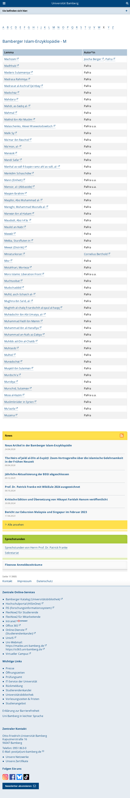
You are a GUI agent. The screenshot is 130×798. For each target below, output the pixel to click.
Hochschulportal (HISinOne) (23, 603)
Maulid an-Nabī (13, 227)
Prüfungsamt (14, 677)
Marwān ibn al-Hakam (17, 213)
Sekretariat (12, 553)
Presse (10, 668)
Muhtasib (10, 348)
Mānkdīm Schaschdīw (17, 173)
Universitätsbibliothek (19, 695)
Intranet (11, 621)
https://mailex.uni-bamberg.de (25, 646)
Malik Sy (9, 133)
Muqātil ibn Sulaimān (17, 368)
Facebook (12, 777)
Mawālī (8, 234)
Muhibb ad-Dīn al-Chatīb (19, 341)
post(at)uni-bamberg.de (26, 751)
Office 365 (12, 625)
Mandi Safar (11, 160)
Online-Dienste (15, 630)
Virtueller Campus (17, 654)
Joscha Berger (92, 59)
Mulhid (8, 355)
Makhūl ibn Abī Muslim (18, 119)
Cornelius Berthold (96, 254)
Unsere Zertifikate (17, 761)
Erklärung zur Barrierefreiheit (20, 711)
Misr (7, 261)
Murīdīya (9, 382)
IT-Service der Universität (21, 681)
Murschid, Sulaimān (16, 388)
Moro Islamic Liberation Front (22, 274)
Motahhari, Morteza (16, 267)
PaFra (109, 59)
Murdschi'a (11, 375)
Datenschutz (45, 581)
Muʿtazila (9, 408)
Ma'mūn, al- (11, 146)
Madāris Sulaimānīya (17, 72)
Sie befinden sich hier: (15, 10)
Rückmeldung (14, 686)
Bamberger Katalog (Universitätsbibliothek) (33, 599)
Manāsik (9, 153)
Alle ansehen (16, 524)
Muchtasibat (12, 281)
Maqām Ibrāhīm (14, 193)
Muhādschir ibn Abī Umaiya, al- (23, 314)
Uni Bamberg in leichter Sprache (22, 716)
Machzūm (10, 59)
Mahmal (9, 113)
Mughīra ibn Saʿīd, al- (17, 301)
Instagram (5, 777)
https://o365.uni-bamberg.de (24, 649)
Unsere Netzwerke (17, 757)
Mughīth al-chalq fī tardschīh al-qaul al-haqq (32, 308)
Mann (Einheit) (13, 180)
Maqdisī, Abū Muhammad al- (22, 200)
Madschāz (10, 92)
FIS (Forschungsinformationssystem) (29, 608)
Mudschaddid (12, 287)
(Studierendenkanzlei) (19, 633)
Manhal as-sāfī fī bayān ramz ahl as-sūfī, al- (30, 166)
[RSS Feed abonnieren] (122, 435)
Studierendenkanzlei (18, 690)
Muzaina (9, 415)
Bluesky (19, 777)
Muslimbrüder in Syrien (19, 402)
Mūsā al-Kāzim (13, 395)
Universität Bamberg (65, 3)
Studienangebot (16, 703)
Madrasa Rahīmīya (16, 79)
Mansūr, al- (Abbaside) (18, 187)
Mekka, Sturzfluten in (17, 240)
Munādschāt (12, 361)
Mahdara (10, 99)
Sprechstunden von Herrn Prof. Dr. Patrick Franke (36, 547)
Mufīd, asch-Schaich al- (18, 294)
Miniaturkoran (13, 254)
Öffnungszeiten (15, 672)
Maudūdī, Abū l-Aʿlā (16, 220)
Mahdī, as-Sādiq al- (16, 106)
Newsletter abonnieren (18, 786)
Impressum (24, 581)
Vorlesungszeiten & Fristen (22, 699)
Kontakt (7, 581)
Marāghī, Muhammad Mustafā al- (25, 207)
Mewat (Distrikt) (14, 247)
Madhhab (10, 66)
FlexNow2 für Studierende (22, 612)
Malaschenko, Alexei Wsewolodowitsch (28, 126)
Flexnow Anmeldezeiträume (23, 565)
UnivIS (10, 638)
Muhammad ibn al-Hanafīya (21, 328)
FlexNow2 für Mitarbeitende (23, 617)
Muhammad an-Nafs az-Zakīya (23, 334)
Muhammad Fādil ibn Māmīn (22, 321)
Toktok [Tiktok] (26, 777)
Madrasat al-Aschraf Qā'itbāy (22, 86)
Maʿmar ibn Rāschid (16, 139)
